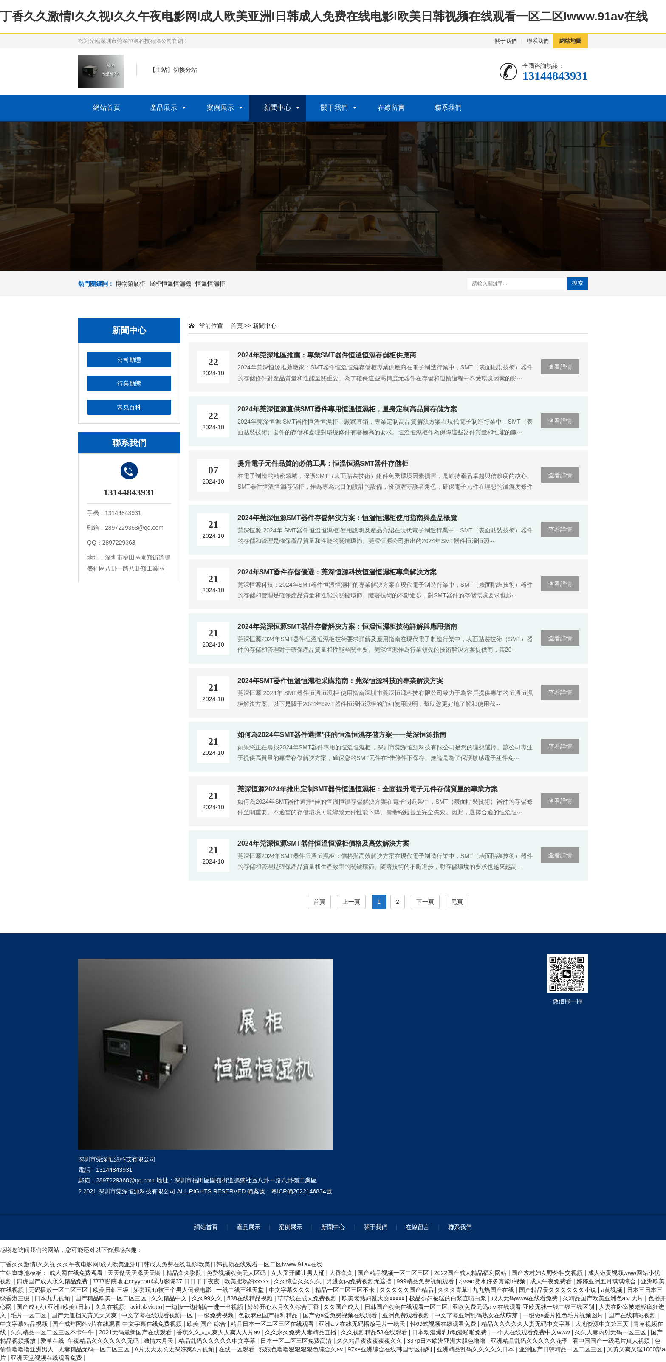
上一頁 (351, 901)
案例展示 (220, 107)
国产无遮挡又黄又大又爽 (85, 1315)
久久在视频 (111, 1306)
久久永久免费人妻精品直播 (301, 1332)
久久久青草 (453, 1289)
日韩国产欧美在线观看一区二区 (406, 1306)
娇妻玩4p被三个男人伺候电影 (173, 1289)
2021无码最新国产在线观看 (136, 1332)
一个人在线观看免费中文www (531, 1332)
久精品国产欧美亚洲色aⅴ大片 (604, 1298)
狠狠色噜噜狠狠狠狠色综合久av (301, 1349)
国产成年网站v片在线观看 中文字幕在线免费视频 (117, 1323)
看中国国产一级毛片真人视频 (612, 1340)
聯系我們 (538, 41)
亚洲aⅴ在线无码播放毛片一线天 (363, 1323)
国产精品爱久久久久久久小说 (558, 1289)
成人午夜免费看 (551, 1281)
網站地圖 (570, 41)
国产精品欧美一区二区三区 (111, 1298)
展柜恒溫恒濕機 (170, 283)
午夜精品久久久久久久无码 (104, 1340)
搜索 (577, 283)
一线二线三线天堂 (240, 1289)
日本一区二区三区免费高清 (296, 1340)
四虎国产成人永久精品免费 (53, 1281)
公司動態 (129, 359)
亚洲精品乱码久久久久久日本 (476, 1349)
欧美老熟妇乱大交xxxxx (374, 1298)
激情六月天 (159, 1340)
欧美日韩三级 (111, 1289)
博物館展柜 (130, 283)
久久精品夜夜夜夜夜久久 (370, 1340)
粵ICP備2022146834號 (301, 1191)
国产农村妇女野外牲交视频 (547, 1272)
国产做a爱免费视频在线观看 (341, 1315)
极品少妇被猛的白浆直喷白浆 (448, 1298)
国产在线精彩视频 (633, 1315)
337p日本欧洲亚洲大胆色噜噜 (447, 1340)
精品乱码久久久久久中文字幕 (217, 1340)
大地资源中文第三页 (602, 1323)
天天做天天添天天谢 (135, 1272)
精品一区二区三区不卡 (345, 1289)
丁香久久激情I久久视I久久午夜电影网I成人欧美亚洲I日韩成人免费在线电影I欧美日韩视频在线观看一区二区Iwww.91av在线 (324, 16)
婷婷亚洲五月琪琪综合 (607, 1281)
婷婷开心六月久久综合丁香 (284, 1306)
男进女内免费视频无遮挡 (359, 1281)
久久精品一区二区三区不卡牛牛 (53, 1332)
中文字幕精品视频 (24, 1323)
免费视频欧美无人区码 (237, 1272)
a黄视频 (612, 1289)
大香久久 (342, 1272)
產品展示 (163, 107)
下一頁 (425, 901)
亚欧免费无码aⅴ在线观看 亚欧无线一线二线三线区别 (524, 1306)
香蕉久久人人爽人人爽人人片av (219, 1332)
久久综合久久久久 (298, 1281)
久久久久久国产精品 (407, 1289)
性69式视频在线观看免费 (444, 1323)
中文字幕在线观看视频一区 (158, 1315)
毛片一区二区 (29, 1315)
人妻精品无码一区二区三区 (94, 1349)
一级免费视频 (216, 1315)
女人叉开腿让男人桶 (298, 1272)
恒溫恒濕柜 (210, 283)
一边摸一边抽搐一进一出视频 (205, 1306)
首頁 (237, 325)
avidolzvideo (146, 1306)
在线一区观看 (237, 1349)
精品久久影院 (184, 1272)
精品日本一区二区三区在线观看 (273, 1323)
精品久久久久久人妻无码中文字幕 (526, 1323)
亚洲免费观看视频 (407, 1315)
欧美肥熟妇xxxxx (247, 1281)
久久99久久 (208, 1298)
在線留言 (391, 107)
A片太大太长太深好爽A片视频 (175, 1349)
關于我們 (506, 41)
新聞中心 (277, 107)
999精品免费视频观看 (425, 1281)
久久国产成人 (342, 1306)
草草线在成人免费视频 (308, 1298)
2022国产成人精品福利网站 (471, 1272)
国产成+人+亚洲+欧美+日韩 (54, 1306)
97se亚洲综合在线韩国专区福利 (391, 1349)
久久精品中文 (170, 1298)
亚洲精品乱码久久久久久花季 (530, 1340)
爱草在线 (52, 1340)
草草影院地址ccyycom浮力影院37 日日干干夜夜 (157, 1281)
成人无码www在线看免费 (525, 1298)
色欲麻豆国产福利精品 (268, 1315)
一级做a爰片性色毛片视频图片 (564, 1315)
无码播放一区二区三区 (59, 1289)
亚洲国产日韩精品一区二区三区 (561, 1349)
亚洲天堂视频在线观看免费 (47, 1357)
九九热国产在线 (494, 1289)
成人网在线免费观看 (76, 1272)
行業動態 (129, 383)
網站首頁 (106, 107)
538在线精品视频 (250, 1298)
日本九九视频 (53, 1298)
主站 (161, 69)
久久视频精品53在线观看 (375, 1332)
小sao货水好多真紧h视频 (493, 1281)
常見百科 (129, 407)
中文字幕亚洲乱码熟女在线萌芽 (477, 1315)
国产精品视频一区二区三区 (394, 1272)
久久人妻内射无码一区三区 (611, 1332)
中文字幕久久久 (290, 1289)
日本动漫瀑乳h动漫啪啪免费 (450, 1332)
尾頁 (457, 901)
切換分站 (185, 69)
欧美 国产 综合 (207, 1323)
